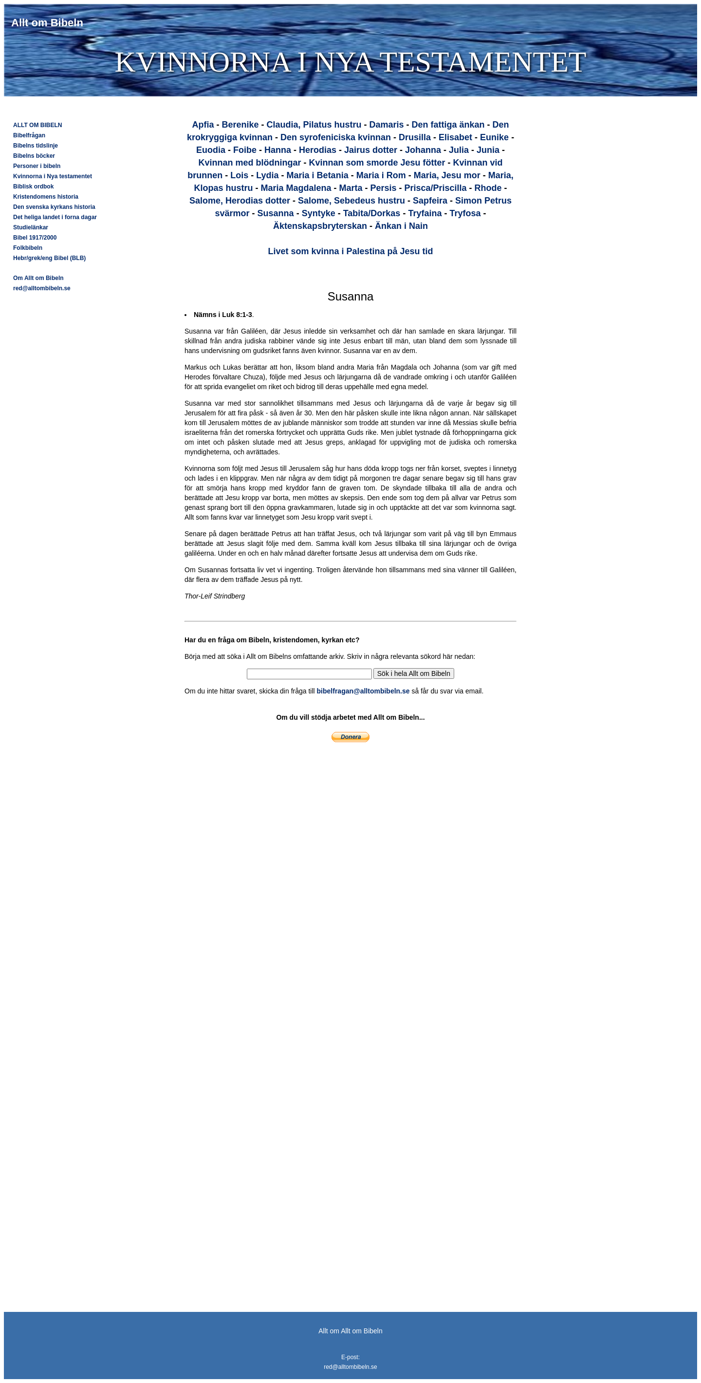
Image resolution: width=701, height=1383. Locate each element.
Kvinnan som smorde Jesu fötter (377, 163)
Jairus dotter (370, 150)
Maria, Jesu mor (447, 175)
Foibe (245, 150)
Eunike (494, 137)
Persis (383, 188)
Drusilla (415, 137)
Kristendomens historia (45, 196)
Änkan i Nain (401, 226)
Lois (239, 175)
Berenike (239, 125)
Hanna (277, 150)
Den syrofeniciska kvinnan (335, 137)
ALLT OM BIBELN (37, 125)
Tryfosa (464, 213)
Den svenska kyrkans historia (54, 207)
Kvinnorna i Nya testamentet (52, 176)
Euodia (210, 150)
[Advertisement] (586, 251)
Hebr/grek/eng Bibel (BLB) (49, 258)
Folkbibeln (27, 247)
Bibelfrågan (29, 135)
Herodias (317, 150)
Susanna (276, 213)
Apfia (203, 125)
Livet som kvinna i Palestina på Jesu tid (350, 251)
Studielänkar (30, 227)
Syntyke (318, 213)
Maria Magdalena (295, 188)
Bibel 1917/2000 (34, 237)
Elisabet (455, 137)
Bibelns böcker (34, 155)
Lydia (267, 175)
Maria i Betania (318, 175)
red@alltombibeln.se (42, 288)
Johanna (423, 150)
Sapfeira (430, 201)
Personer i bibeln (36, 166)
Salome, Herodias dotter (239, 201)
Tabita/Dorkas (372, 213)
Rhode (488, 188)
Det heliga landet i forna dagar (55, 217)
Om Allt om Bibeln (38, 278)
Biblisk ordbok (33, 186)
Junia (488, 150)
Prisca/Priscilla (436, 188)
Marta (350, 188)
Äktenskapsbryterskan (320, 226)
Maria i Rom (381, 175)
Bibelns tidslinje (35, 145)
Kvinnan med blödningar (249, 163)
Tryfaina (425, 213)
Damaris (386, 125)
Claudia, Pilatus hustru (313, 125)
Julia (459, 150)
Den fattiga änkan (448, 125)
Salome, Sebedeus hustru (351, 201)
